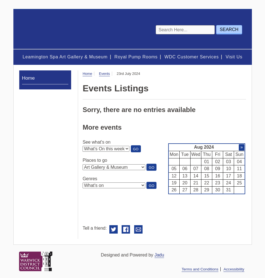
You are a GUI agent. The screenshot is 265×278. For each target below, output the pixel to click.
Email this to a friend (138, 229)
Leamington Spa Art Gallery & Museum (65, 56)
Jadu (159, 255)
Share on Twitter (113, 229)
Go (137, 149)
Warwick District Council (35, 261)
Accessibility (233, 269)
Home (87, 74)
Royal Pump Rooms (136, 56)
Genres (90, 178)
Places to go (95, 160)
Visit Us (234, 56)
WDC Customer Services (192, 56)
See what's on (96, 142)
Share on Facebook (126, 229)
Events (104, 74)
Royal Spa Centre (52, 29)
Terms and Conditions (200, 269)
